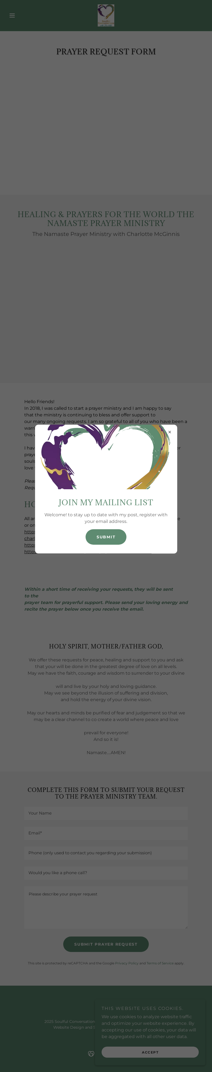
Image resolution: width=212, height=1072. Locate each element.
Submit (106, 536)
